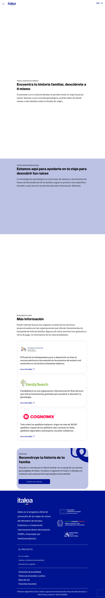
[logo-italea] (10, 3)
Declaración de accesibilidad (30, 572)
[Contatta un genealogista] (34, 481)
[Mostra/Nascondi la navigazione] (3, 4)
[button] (99, 3)
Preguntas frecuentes (28, 584)
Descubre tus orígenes (27, 564)
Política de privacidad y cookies (32, 576)
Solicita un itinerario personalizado (31, 560)
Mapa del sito (24, 580)
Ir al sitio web (27, 369)
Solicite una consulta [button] (34, 482)
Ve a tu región (24, 556)
